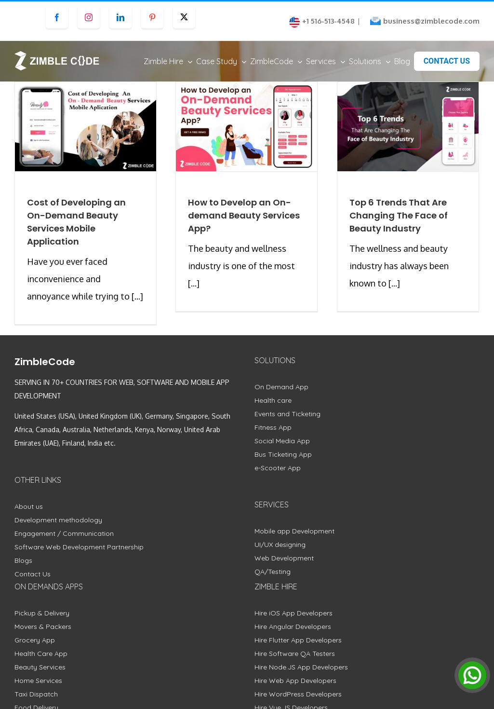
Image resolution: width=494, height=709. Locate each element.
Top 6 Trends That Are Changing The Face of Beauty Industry (398, 224)
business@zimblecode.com (431, 21)
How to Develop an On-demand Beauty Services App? (244, 224)
